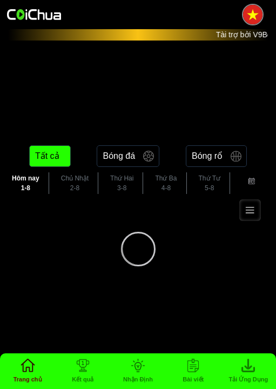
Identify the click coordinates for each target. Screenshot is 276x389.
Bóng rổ (207, 155)
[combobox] (250, 183)
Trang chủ (28, 379)
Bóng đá (119, 155)
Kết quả (82, 379)
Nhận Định (138, 379)
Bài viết (193, 379)
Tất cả (47, 155)
